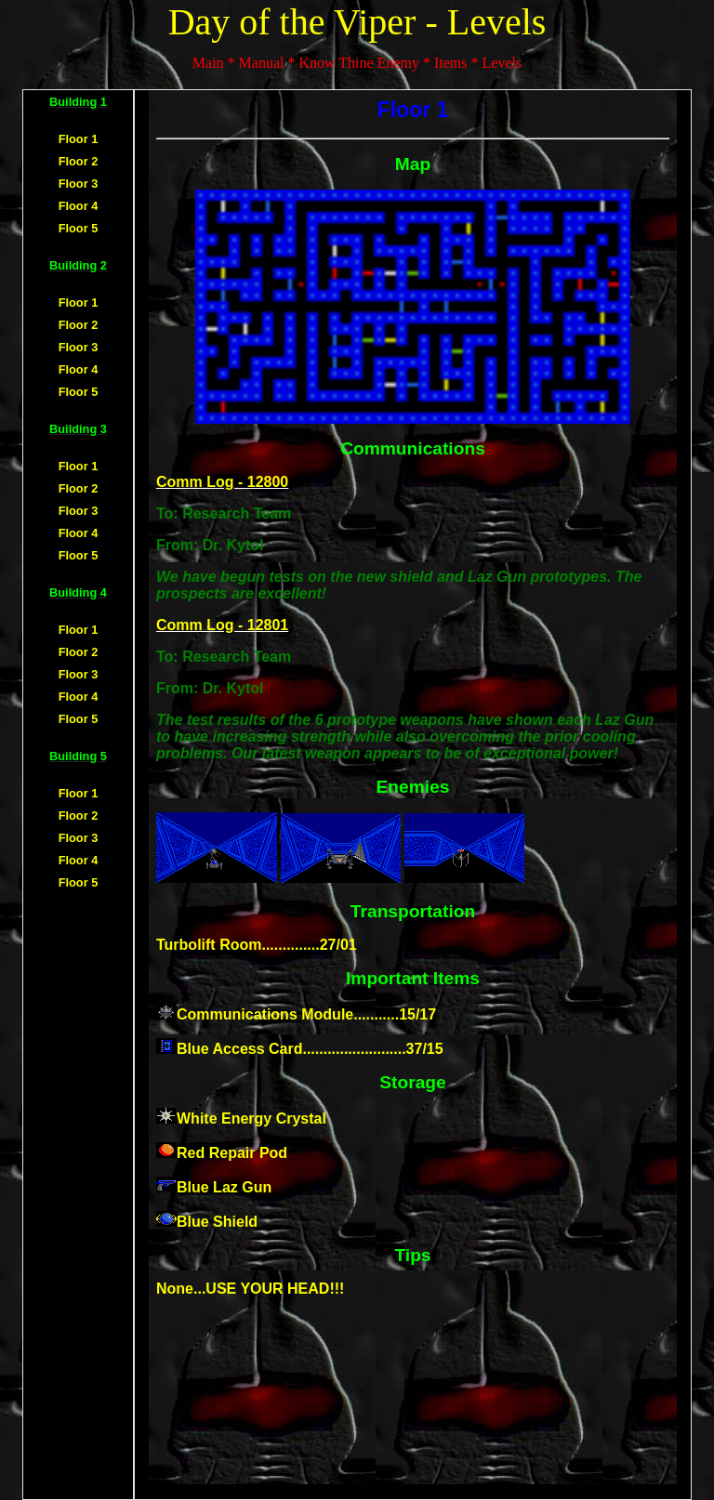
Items (451, 63)
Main (208, 63)
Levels (502, 63)
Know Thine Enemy (358, 63)
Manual (261, 63)
